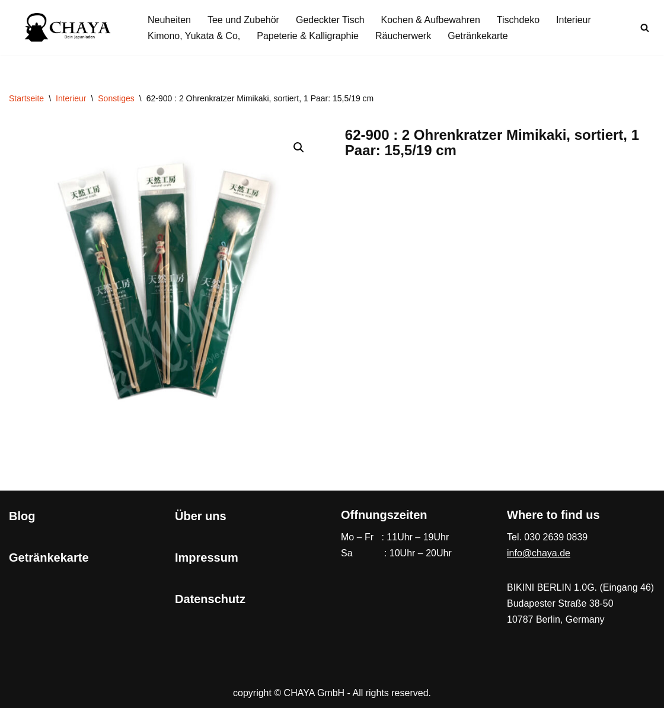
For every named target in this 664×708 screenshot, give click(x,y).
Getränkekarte (477, 36)
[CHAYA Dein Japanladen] (68, 27)
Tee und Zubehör (243, 20)
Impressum (206, 557)
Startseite (26, 98)
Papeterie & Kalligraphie (308, 36)
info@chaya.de (538, 553)
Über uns (200, 516)
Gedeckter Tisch (330, 20)
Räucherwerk (403, 36)
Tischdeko (518, 20)
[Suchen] (644, 27)
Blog (22, 516)
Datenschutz (210, 599)
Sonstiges (116, 98)
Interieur (573, 20)
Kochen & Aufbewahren (430, 20)
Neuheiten (169, 20)
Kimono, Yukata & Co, (194, 36)
